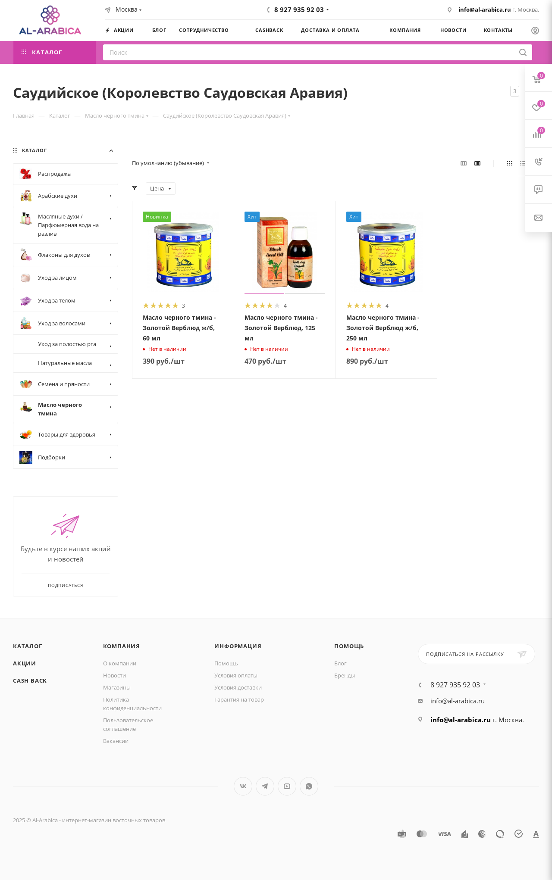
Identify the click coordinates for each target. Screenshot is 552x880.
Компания (121, 646)
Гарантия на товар (239, 699)
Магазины (117, 687)
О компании (119, 663)
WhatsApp (309, 786)
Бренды (344, 675)
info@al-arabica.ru (484, 9)
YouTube (287, 786)
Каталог (27, 646)
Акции (24, 663)
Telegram (265, 786)
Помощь (226, 663)
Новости (114, 675)
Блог (340, 663)
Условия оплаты (235, 675)
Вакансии (116, 741)
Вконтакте (243, 786)
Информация (237, 646)
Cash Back (30, 680)
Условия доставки (238, 687)
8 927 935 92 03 (299, 9)
